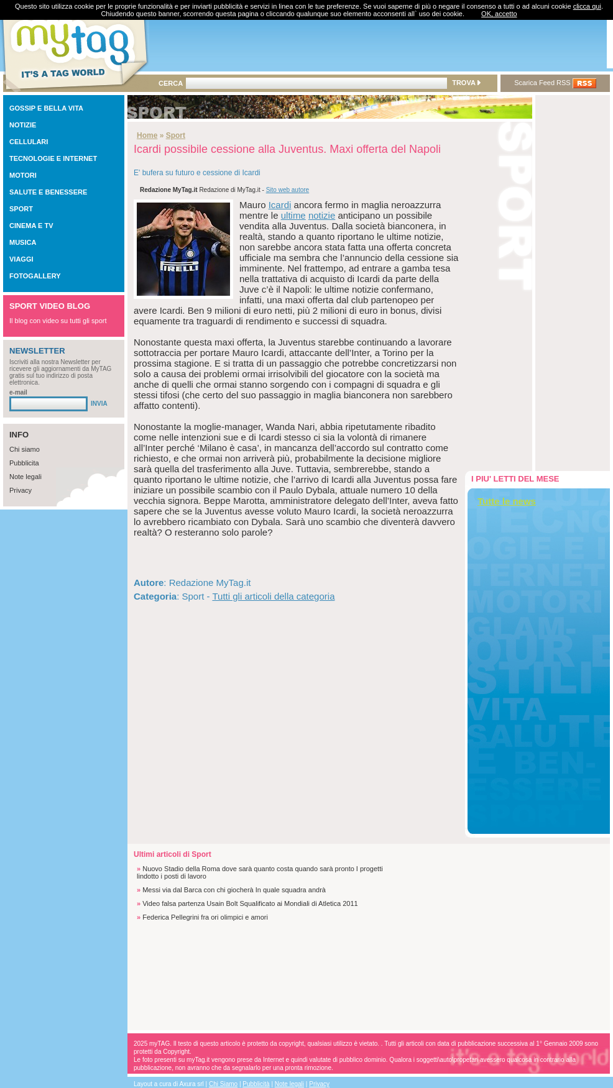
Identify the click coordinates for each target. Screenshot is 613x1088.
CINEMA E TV (31, 225)
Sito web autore (288, 189)
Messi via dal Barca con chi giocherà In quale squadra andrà (234, 890)
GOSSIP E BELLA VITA (46, 108)
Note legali (25, 476)
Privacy (20, 490)
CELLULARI (28, 141)
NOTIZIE (22, 125)
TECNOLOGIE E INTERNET (53, 158)
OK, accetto (499, 13)
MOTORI (23, 175)
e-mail (18, 392)
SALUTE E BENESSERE (48, 192)
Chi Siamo (223, 1084)
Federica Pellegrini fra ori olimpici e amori (205, 917)
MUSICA (22, 242)
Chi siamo (24, 449)
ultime (293, 215)
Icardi (280, 204)
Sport (175, 135)
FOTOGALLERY (35, 276)
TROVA (466, 82)
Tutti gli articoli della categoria (273, 596)
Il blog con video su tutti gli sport (58, 320)
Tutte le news (506, 501)
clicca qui (587, 6)
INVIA (99, 403)
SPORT (21, 209)
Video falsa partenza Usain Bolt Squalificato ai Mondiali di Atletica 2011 (250, 903)
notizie (321, 215)
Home (147, 135)
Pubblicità (255, 1084)
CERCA (171, 83)
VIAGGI (21, 259)
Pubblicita (24, 463)
